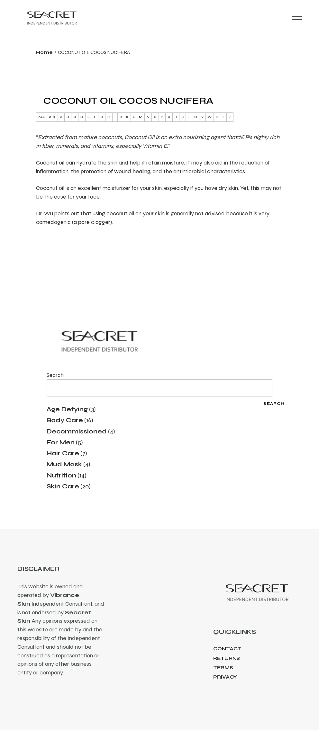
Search (55, 375)
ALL (41, 117)
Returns (226, 658)
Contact (227, 649)
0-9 (52, 117)
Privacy (225, 677)
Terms (223, 668)
